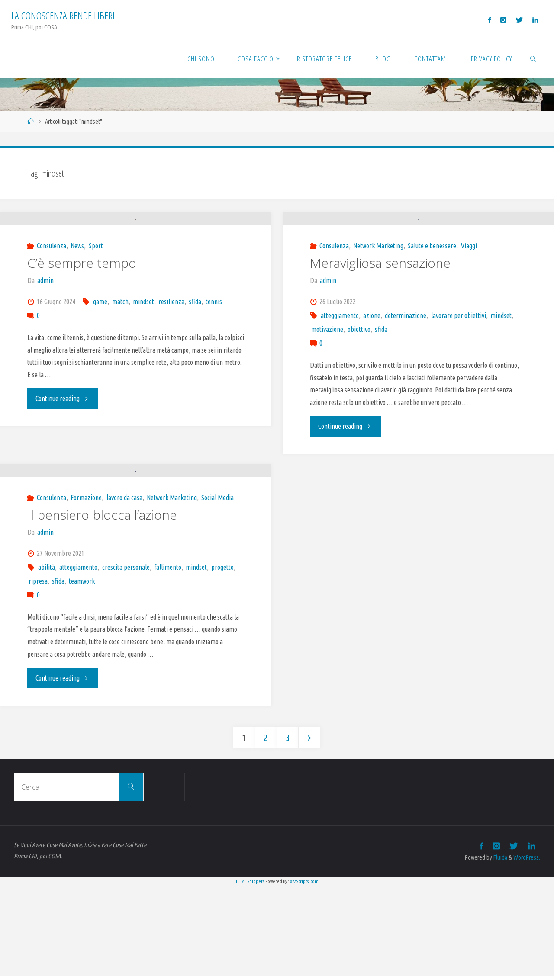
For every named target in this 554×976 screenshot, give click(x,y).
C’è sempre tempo (81, 308)
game (100, 346)
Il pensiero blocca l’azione (102, 605)
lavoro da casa (124, 588)
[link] (533, 58)
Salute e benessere (432, 291)
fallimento (167, 657)
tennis (214, 346)
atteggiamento (340, 360)
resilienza (171, 346)
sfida (195, 346)
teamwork (82, 671)
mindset (143, 346)
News (77, 291)
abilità (46, 657)
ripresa (38, 671)
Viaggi (469, 291)
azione (371, 360)
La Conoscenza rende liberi (63, 15)
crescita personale (126, 657)
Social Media (217, 588)
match (120, 346)
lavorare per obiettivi (458, 360)
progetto (222, 657)
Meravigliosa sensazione (380, 308)
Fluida (499, 947)
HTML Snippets (250, 971)
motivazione (327, 374)
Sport (96, 291)
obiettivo (359, 374)
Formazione (86, 588)
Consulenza (51, 291)
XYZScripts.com (304, 971)
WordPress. (526, 947)
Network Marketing (378, 291)
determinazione (405, 360)
